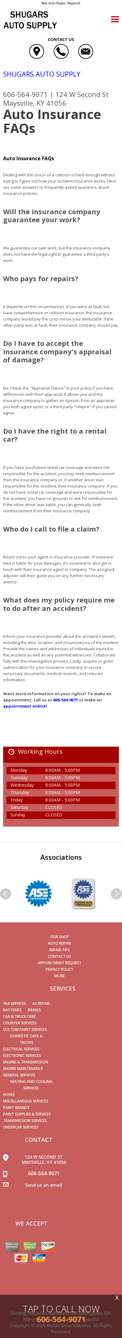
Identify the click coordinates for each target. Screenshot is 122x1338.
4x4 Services (14, 1003)
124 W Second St (82, 94)
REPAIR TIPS (59, 949)
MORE (59, 975)
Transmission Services (25, 1120)
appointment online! (25, 706)
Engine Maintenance (23, 1068)
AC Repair (41, 1003)
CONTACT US (59, 956)
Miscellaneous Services (25, 1101)
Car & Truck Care (19, 1016)
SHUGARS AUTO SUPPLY (41, 73)
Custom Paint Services (25, 1029)
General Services (19, 1075)
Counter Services (20, 1023)
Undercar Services (20, 1127)
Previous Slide (5, 893)
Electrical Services (21, 1049)
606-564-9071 (25, 94)
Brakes (34, 1010)
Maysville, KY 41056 (34, 103)
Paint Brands (16, 1107)
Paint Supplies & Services (27, 1114)
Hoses (9, 1094)
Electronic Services (22, 1055)
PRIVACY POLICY (59, 969)
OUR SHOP (59, 936)
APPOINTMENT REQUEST (59, 962)
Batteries (12, 1010)
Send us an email (43, 1185)
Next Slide (116, 893)
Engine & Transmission (25, 1062)
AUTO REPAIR (59, 943)
